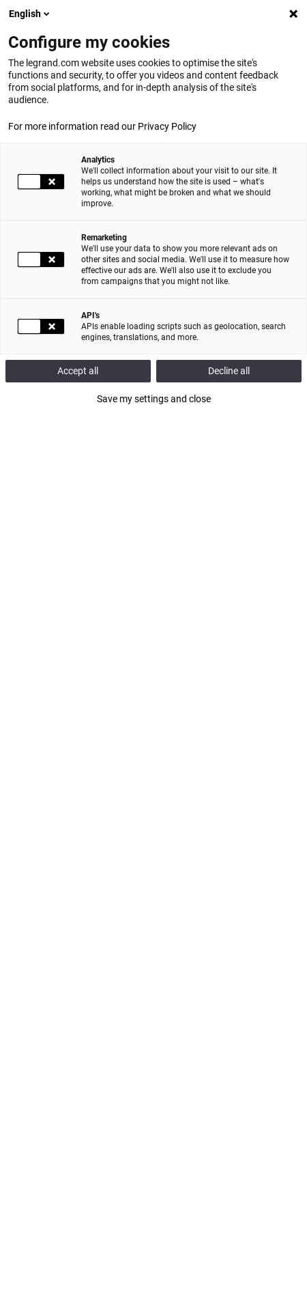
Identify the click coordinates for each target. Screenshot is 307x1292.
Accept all (77, 370)
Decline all (229, 370)
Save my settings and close (154, 398)
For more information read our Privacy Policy (102, 126)
